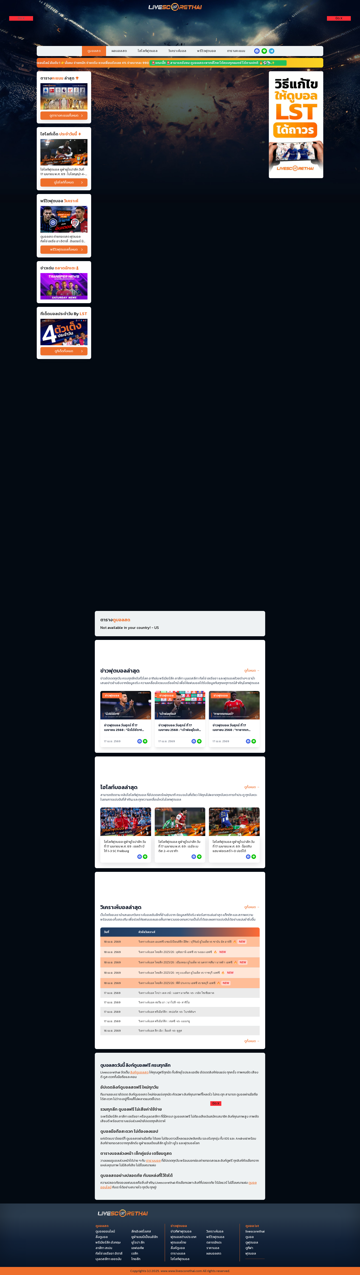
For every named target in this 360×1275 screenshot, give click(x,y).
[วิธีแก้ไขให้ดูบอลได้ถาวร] (296, 124)
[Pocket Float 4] (180, 1169)
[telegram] (271, 51)
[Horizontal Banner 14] (180, 517)
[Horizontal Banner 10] (180, 374)
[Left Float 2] (21, 40)
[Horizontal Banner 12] (180, 446)
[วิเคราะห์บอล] (63, 332)
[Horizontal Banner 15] (180, 553)
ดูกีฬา (249, 1248)
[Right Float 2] (339, 40)
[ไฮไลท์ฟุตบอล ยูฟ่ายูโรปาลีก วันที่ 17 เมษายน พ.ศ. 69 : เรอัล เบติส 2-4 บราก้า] (180, 821)
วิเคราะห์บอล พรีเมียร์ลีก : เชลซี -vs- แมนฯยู (164, 1021)
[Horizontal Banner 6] (180, 267)
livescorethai (254, 1231)
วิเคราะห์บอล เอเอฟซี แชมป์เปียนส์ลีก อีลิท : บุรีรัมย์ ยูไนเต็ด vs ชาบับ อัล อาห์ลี (192, 941)
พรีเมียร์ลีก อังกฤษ (108, 1242)
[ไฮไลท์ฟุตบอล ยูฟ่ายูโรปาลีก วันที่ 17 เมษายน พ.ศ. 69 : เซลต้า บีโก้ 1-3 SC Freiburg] (125, 821)
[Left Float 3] (21, 53)
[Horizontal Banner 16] (180, 589)
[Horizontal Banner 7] (180, 303)
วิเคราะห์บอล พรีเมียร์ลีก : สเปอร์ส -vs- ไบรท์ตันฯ (167, 1012)
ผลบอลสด (119, 50)
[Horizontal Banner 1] (180, 88)
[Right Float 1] (339, 28)
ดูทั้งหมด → (252, 670)
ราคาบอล (212, 1248)
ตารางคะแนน (236, 50)
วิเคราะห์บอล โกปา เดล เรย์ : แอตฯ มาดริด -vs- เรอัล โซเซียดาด (176, 993)
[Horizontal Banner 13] (180, 481)
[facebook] (257, 51)
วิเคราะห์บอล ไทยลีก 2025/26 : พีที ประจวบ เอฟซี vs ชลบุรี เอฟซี (184, 983)
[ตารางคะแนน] (63, 96)
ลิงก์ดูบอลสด (139, 1072)
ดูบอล (249, 1237)
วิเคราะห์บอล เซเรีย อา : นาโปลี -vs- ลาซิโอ (164, 1002)
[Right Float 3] (339, 53)
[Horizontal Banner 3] (180, 160)
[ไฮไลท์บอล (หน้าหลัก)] (180, 772)
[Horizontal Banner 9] (180, 338)
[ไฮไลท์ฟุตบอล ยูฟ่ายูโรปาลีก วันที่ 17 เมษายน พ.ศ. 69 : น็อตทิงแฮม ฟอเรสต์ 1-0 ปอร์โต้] (234, 821)
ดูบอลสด (94, 50)
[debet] (180, 1127)
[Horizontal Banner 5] (180, 231)
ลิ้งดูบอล (102, 1237)
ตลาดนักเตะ (214, 1242)
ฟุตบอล (250, 1253)
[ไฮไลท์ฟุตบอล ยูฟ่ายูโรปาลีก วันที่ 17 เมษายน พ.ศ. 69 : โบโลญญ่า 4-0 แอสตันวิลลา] (63, 152)
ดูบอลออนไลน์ (105, 1231)
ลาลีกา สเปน (104, 1248)
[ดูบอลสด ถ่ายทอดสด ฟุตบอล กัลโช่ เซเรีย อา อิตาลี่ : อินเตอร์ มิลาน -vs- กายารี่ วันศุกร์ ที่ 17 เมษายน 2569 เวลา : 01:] (63, 219)
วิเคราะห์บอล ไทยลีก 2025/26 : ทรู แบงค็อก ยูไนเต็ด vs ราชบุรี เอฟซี (186, 972)
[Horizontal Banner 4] (180, 195)
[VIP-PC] (180, 27)
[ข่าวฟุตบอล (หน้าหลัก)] (180, 655)
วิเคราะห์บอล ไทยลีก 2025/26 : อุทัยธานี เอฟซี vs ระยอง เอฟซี (182, 952)
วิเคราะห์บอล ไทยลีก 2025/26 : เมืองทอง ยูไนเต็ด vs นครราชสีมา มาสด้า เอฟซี (193, 962)
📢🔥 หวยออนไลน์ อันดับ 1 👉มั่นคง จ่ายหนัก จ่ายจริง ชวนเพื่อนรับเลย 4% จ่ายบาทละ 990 (92, 62)
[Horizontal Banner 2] (180, 124)
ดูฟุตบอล (251, 1242)
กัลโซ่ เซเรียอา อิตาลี (109, 1253)
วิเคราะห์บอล (177, 50)
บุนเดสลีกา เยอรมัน (108, 1259)
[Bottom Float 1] (180, 1254)
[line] (264, 51)
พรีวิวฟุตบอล (206, 50)
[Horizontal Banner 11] (180, 410)
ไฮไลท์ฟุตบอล (148, 50)
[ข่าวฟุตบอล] (63, 286)
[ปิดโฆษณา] (21, 18)
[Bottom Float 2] (180, 1212)
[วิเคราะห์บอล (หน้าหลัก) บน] (180, 887)
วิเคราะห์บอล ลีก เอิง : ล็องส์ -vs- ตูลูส (160, 1031)
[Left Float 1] (21, 28)
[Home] (175, 7)
